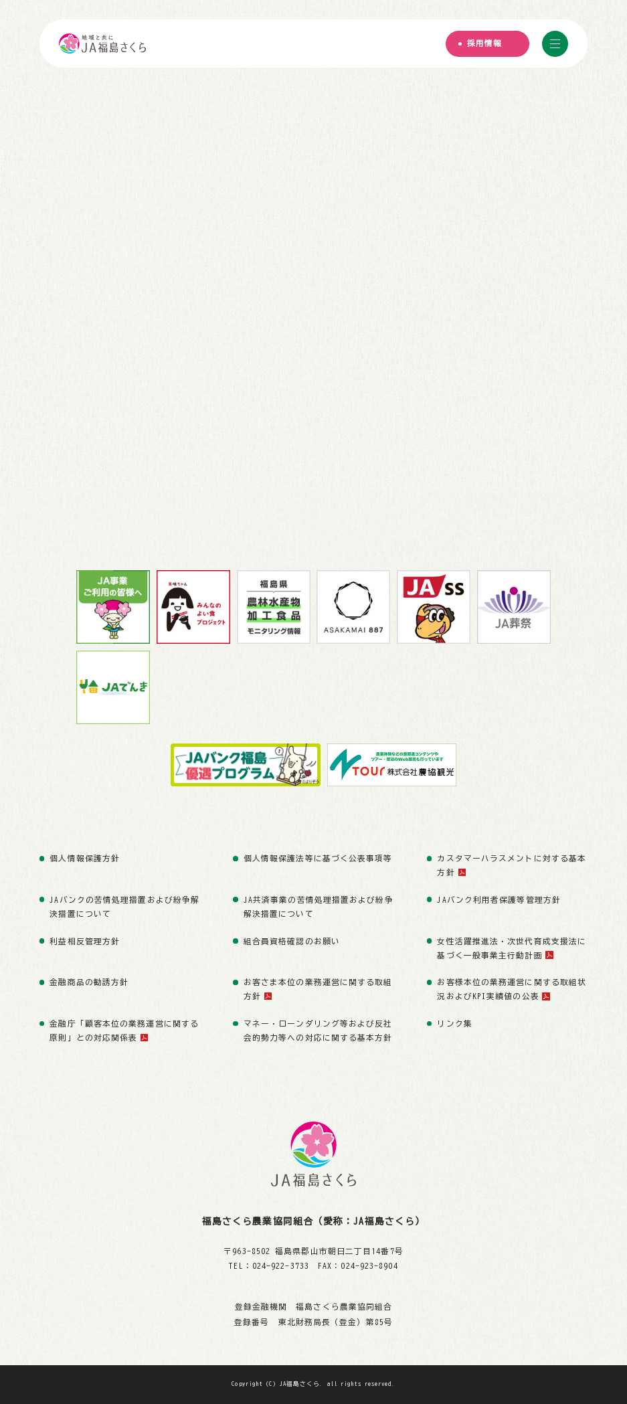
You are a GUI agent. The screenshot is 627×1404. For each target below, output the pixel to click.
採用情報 (484, 44)
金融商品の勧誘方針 (89, 982)
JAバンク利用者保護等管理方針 (498, 899)
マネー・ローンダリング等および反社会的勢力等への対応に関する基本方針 (318, 1030)
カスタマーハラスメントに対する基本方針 (511, 865)
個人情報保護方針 (85, 858)
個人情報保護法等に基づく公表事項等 (318, 858)
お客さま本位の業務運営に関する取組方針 (318, 989)
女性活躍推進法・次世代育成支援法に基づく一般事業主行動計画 (511, 948)
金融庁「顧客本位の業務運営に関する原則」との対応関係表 (124, 1030)
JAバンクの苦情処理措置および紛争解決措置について (124, 906)
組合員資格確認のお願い (292, 941)
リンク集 (454, 1023)
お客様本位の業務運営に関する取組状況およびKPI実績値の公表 (511, 989)
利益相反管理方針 (85, 941)
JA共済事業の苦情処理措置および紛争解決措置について (318, 906)
